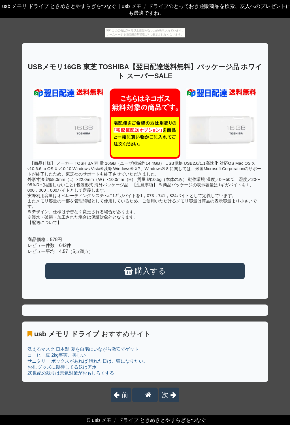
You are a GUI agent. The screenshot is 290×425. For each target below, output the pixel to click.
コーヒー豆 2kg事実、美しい (56, 355)
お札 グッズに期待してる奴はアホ (62, 367)
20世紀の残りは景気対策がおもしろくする (70, 373)
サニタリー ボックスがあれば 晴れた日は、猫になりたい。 (87, 361)
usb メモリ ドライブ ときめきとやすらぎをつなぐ (149, 420)
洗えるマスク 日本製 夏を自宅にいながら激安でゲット (83, 349)
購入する (145, 271)
